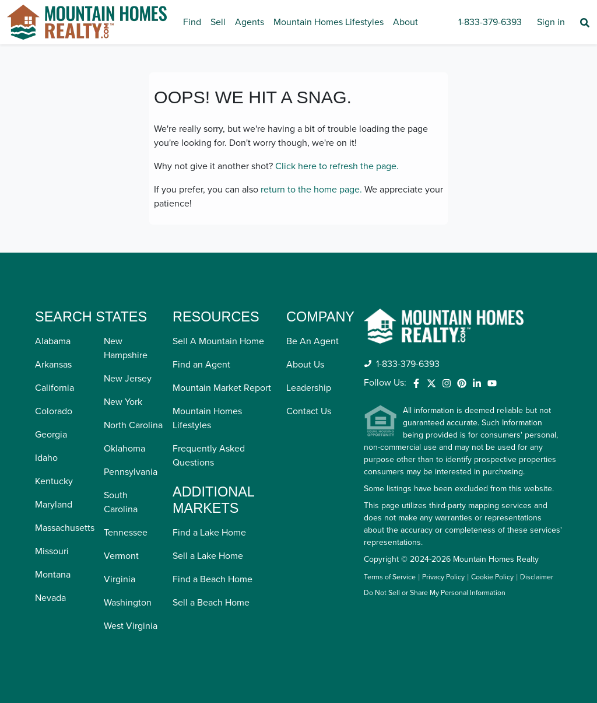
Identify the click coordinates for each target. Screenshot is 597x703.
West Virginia (130, 626)
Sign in (551, 22)
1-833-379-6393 (490, 22)
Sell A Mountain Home (218, 341)
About (405, 22)
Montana (53, 574)
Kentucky (54, 481)
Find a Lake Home (209, 532)
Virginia (119, 579)
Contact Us (308, 411)
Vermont (121, 556)
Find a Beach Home (212, 579)
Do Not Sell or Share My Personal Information (434, 593)
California (54, 388)
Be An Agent (312, 341)
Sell (218, 22)
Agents (249, 22)
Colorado (53, 411)
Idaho (46, 458)
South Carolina (121, 502)
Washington (128, 602)
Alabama (53, 341)
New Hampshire (126, 348)
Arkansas (53, 364)
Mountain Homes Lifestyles (328, 22)
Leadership (308, 388)
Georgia (51, 434)
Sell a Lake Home (208, 556)
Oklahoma (124, 448)
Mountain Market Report (222, 388)
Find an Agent (201, 364)
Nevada (50, 598)
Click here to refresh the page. (337, 166)
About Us (305, 364)
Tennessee (126, 532)
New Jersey (128, 378)
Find (192, 22)
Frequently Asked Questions (209, 455)
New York (123, 402)
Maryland (53, 504)
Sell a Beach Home (211, 602)
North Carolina (133, 425)
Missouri (52, 551)
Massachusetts (64, 528)
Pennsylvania (130, 472)
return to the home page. (311, 189)
